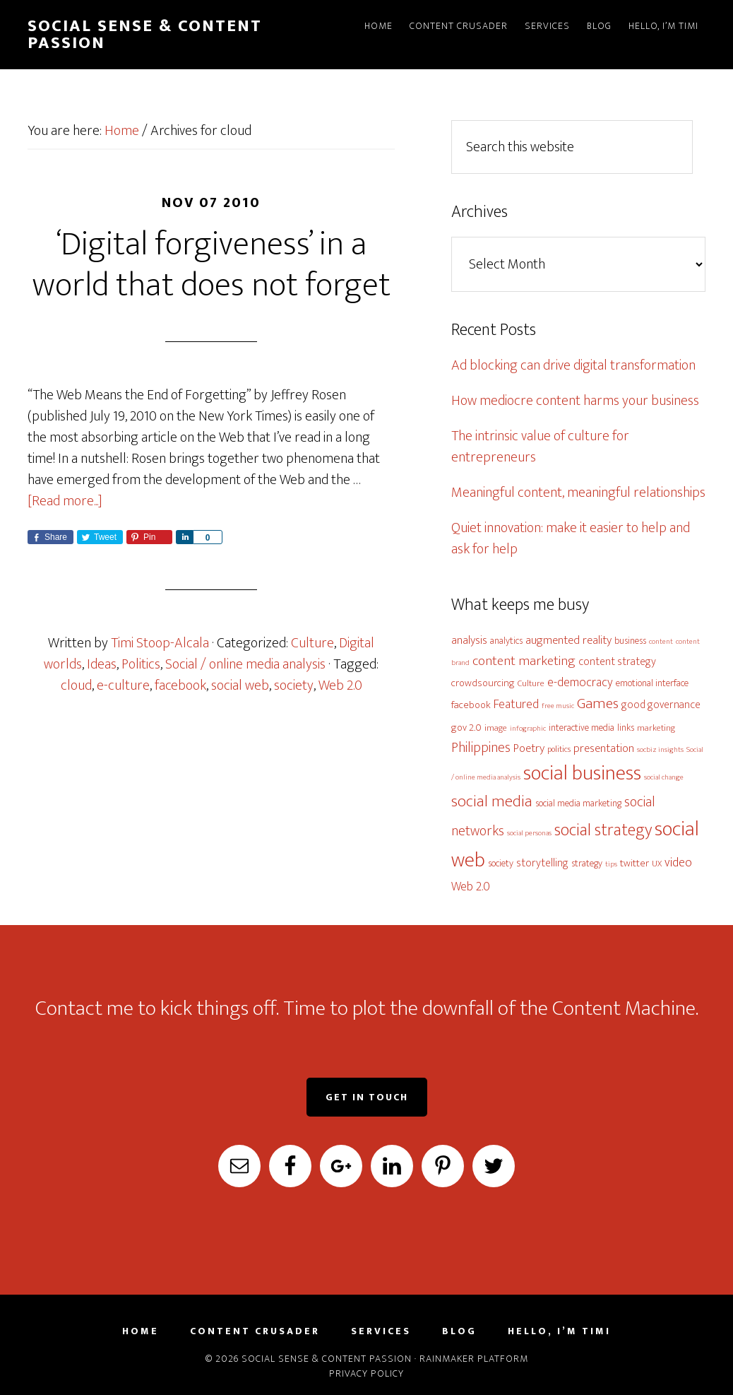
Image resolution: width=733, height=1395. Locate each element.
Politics (140, 664)
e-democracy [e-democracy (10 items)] (580, 682)
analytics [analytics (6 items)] (506, 640)
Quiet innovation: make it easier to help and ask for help (570, 538)
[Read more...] (65, 501)
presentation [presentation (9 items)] (603, 748)
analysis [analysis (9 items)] (469, 640)
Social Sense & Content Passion (145, 34)
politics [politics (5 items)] (559, 749)
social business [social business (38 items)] (582, 773)
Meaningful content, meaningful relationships (578, 493)
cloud (76, 685)
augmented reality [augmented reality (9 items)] (568, 640)
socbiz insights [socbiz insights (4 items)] (660, 749)
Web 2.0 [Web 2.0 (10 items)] (470, 886)
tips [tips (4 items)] (611, 864)
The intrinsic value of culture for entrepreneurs (540, 446)
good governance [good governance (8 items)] (661, 704)
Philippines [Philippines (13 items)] (481, 748)
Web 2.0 (340, 685)
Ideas (102, 664)
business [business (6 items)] (630, 640)
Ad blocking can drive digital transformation (573, 365)
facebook (180, 685)
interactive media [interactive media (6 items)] (581, 727)
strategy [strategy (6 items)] (586, 863)
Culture (312, 643)
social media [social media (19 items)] (491, 801)
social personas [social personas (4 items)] (529, 833)
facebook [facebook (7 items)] (471, 705)
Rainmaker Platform (473, 1358)
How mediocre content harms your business (575, 401)
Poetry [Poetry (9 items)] (528, 748)
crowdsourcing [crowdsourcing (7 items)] (483, 683)
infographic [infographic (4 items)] (528, 728)
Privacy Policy (366, 1373)
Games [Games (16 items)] (598, 703)
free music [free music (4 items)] (558, 706)
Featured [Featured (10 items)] (516, 704)
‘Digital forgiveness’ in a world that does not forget (211, 265)
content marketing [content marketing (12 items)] (524, 660)
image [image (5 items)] (495, 728)
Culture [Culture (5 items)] (531, 683)
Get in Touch (367, 1097)
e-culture (123, 685)
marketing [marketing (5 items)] (656, 728)
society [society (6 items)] (500, 863)
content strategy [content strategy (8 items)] (617, 661)
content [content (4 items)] (661, 641)
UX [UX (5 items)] (657, 864)
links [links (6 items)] (625, 727)
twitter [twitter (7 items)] (634, 863)
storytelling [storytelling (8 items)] (542, 863)
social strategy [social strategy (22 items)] (603, 830)
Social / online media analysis (245, 664)
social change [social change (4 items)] (664, 777)
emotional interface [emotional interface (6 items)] (652, 683)
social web (240, 685)
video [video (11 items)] (678, 862)
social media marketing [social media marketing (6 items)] (578, 803)
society (294, 685)
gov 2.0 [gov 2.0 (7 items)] (466, 727)
